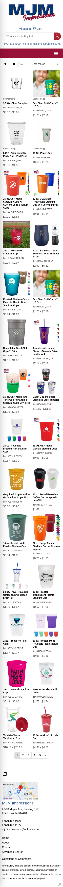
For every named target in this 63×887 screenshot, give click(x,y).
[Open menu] (56, 53)
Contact (6, 847)
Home (5, 837)
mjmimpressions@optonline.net (41, 43)
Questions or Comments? (17, 858)
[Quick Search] (28, 36)
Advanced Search (12, 851)
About (5, 842)
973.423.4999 (12, 43)
